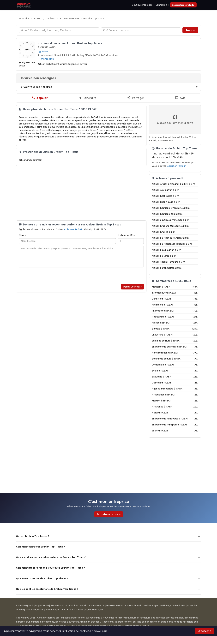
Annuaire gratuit (24, 605)
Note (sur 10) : (126, 235)
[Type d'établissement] (59, 30)
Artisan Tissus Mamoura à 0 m (168, 261)
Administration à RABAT (175, 352)
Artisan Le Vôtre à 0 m (164, 255)
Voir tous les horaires (35, 86)
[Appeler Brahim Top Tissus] (39, 98)
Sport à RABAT (175, 430)
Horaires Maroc (114, 605)
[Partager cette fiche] (136, 98)
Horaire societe (75, 609)
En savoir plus (98, 631)
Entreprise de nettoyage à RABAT (175, 418)
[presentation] (43, 275)
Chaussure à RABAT (175, 334)
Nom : (22, 235)
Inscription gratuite (183, 5)
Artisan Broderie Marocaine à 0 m (170, 225)
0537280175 (47, 59)
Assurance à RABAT (175, 406)
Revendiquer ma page (108, 514)
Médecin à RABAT (175, 286)
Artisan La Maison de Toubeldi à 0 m (172, 243)
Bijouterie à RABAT (175, 376)
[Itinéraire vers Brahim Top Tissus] (87, 98)
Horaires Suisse (58, 605)
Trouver (190, 30)
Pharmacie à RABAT (175, 310)
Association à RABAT (175, 394)
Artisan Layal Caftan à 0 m (166, 249)
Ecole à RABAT (175, 370)
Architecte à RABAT (175, 304)
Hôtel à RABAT (175, 412)
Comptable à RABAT (175, 364)
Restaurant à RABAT (175, 316)
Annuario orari (96, 605)
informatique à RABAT (175, 292)
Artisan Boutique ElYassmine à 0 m (171, 207)
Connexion (161, 4)
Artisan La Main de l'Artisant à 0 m (170, 237)
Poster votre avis (132, 286)
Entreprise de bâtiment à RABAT (175, 346)
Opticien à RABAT (175, 382)
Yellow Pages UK (34, 609)
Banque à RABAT (175, 328)
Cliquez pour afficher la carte (175, 119)
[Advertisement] (81, 193)
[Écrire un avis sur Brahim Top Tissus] (180, 98)
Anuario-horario (133, 605)
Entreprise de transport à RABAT (175, 424)
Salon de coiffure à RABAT (175, 340)
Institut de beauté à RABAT (175, 358)
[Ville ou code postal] (141, 30)
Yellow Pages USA (55, 609)
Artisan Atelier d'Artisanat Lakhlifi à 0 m (173, 184)
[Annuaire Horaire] (23, 5)
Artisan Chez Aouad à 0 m (166, 201)
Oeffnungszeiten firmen (172, 605)
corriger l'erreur (176, 165)
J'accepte (204, 631)
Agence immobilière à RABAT (175, 388)
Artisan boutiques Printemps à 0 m (170, 219)
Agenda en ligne (94, 609)
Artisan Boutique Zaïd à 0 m (167, 213)
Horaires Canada (78, 605)
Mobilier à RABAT (175, 400)
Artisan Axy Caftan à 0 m (165, 189)
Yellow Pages (151, 605)
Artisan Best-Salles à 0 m (165, 195)
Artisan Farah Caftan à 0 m (166, 267)
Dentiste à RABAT (175, 298)
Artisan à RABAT (73, 229)
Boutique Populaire (142, 4)
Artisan (44, 51)
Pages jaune (42, 605)
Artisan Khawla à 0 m (163, 231)
